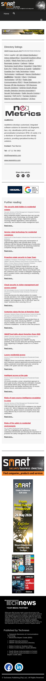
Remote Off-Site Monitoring (14, 85)
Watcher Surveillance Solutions (16, 99)
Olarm (24, 77)
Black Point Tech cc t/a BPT (22, 61)
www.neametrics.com (12, 160)
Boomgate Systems (11, 63)
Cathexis (24, 63)
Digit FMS (37, 66)
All (17, 55)
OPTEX (18, 80)
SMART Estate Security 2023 (13, 51)
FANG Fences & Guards (22, 69)
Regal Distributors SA (32, 82)
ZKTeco (32, 99)
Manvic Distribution (33, 74)
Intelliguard (20, 74)
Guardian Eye (9, 71)
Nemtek (18, 77)
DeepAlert (28, 66)
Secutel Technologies (12, 93)
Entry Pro (7, 69)
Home (6, 14)
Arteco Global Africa (12, 58)
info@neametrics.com (12, 155)
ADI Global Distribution (28, 55)
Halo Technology (22, 71)
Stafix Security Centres (30, 93)
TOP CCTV (17, 96)
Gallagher (36, 69)
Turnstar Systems (29, 96)
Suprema (7, 96)
